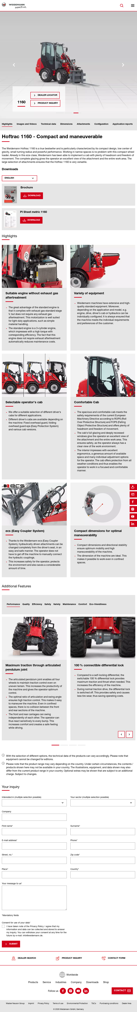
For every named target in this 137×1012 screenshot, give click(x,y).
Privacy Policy (43, 1003)
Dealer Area (126, 1003)
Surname (75, 826)
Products (33, 982)
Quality (26, 604)
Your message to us (12, 883)
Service (47, 982)
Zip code (75, 854)
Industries (61, 982)
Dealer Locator (47, 95)
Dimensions (66, 124)
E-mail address (9, 840)
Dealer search (24, 958)
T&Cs (93, 1003)
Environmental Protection (77, 1003)
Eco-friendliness (97, 604)
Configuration (101, 124)
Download (34, 196)
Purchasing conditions (109, 1003)
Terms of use (58, 1003)
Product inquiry (48, 103)
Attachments (83, 124)
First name (7, 826)
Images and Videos (27, 124)
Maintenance (69, 604)
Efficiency (37, 604)
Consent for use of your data (16, 922)
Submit (13, 944)
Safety (47, 604)
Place (5, 869)
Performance (13, 604)
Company (6, 811)
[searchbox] (4, 803)
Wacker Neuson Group (15, 1003)
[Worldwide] (68, 975)
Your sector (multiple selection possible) (89, 797)
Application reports (123, 124)
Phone (73, 840)
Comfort (82, 604)
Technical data (48, 124)
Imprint (31, 1003)
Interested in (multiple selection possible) (21, 797)
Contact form (113, 958)
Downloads (92, 982)
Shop (106, 982)
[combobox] (34, 802)
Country (74, 869)
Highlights (7, 124)
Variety (56, 604)
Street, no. (7, 854)
